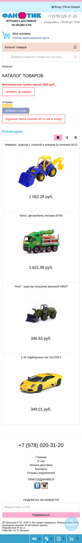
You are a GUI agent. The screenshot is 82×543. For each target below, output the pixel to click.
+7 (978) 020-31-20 (62, 16)
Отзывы (7, 102)
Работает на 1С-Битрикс (15, 530)
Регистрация (71, 7)
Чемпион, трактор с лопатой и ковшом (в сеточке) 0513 (41, 144)
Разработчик (13, 527)
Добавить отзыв (15, 110)
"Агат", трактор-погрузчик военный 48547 (41, 286)
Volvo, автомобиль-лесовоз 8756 (41, 215)
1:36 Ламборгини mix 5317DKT (41, 357)
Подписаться (41, 515)
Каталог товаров (41, 47)
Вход (57, 7)
